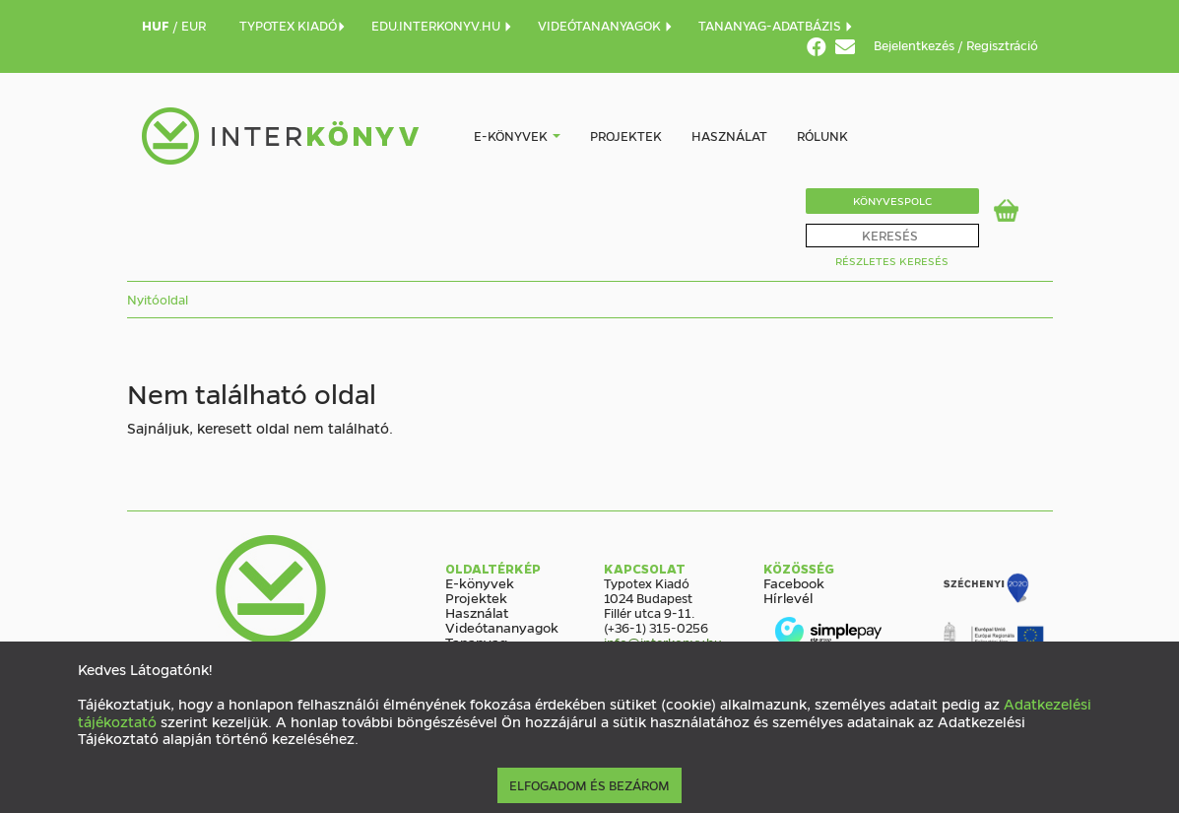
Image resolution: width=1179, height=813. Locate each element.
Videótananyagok (501, 627)
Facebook (793, 582)
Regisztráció (1002, 44)
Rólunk (822, 135)
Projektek (626, 135)
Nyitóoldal (157, 299)
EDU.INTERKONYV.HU (442, 25)
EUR (193, 25)
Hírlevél (788, 597)
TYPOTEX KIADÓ (293, 25)
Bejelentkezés (915, 44)
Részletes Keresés (892, 260)
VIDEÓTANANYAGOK (606, 25)
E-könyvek (511, 135)
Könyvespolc (892, 200)
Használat (729, 135)
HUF (157, 25)
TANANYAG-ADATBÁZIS (776, 25)
